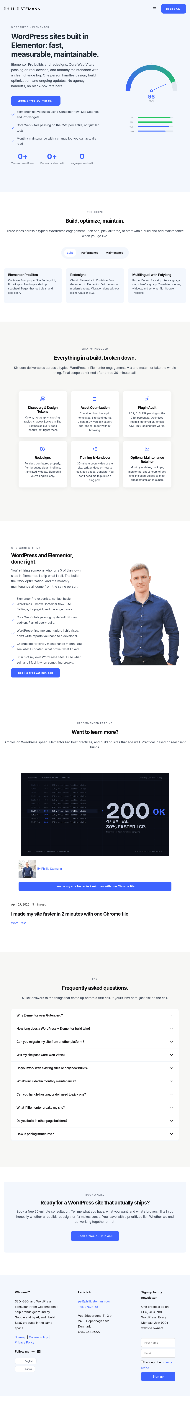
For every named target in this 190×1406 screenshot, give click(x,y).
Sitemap (20, 1337)
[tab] (70, 253)
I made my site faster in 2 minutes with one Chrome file (69, 914)
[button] (154, 9)
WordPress (18, 923)
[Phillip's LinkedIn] (39, 1351)
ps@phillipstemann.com (95, 1301)
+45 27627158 (88, 1307)
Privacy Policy (25, 1342)
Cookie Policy (38, 1337)
